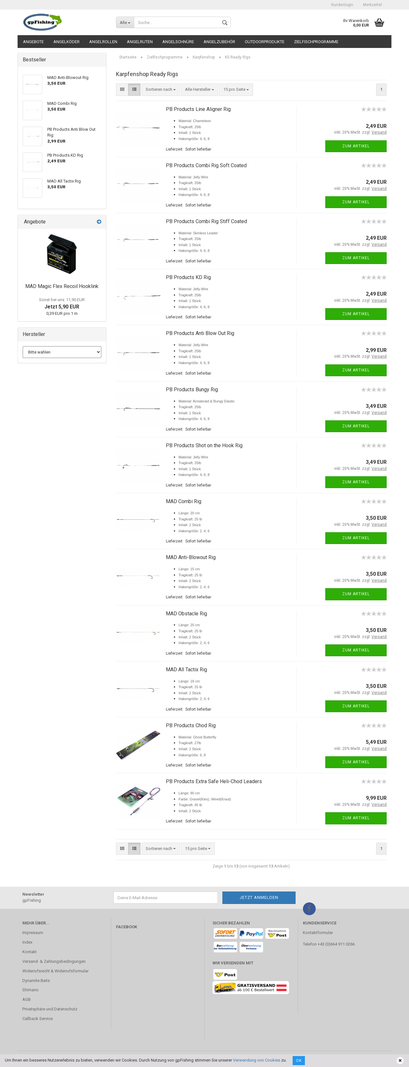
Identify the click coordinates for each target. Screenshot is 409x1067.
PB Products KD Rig (188, 277)
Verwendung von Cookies (256, 1060)
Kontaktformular (318, 932)
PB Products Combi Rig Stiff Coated (206, 221)
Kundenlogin (342, 5)
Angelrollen (103, 41)
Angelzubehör (219, 41)
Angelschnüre (178, 41)
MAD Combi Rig (183, 501)
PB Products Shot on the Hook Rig (204, 445)
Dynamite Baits (36, 980)
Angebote (33, 41)
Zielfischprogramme (316, 41)
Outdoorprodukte (264, 41)
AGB (26, 999)
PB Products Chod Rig (191, 725)
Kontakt (29, 951)
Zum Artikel (356, 146)
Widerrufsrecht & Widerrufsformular (55, 971)
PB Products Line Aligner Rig (198, 109)
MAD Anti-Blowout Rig (191, 557)
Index (27, 942)
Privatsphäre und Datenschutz (49, 1009)
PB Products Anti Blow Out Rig (200, 333)
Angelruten (140, 41)
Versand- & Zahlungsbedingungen (54, 961)
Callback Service (37, 1018)
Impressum (32, 932)
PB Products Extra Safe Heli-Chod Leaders (214, 781)
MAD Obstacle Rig (186, 614)
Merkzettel (372, 5)
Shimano (30, 989)
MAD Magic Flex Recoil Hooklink (61, 286)
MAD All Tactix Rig (186, 669)
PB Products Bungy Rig (192, 389)
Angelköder (66, 41)
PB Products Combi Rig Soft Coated (206, 165)
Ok (299, 1060)
